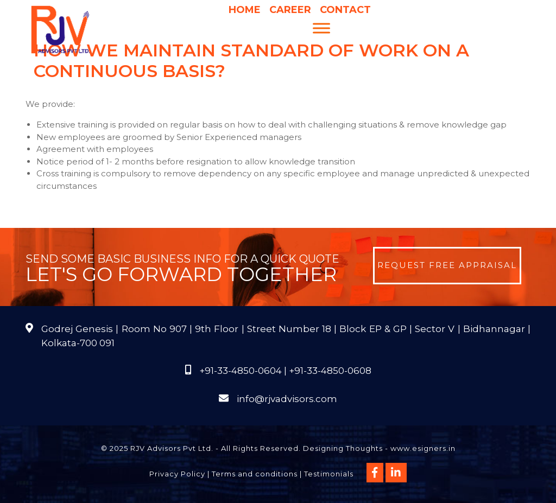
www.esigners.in (423, 448)
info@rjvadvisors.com (287, 398)
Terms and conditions (255, 473)
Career (290, 10)
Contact (345, 10)
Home (245, 10)
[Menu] (321, 28)
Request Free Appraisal (447, 265)
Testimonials (328, 473)
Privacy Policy (177, 473)
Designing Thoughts (343, 448)
